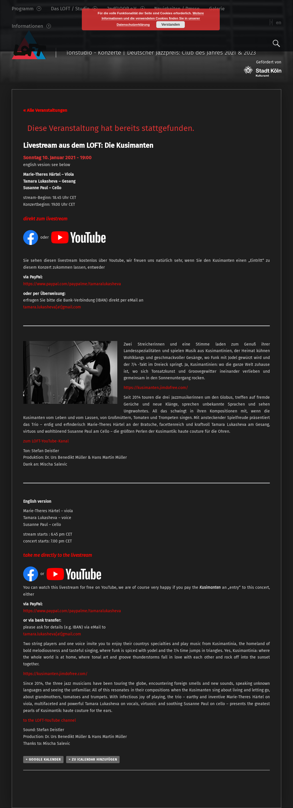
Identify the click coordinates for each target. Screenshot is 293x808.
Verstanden (170, 25)
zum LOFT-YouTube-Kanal (46, 441)
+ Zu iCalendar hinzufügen (93, 759)
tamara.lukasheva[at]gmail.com (52, 307)
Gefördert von (262, 68)
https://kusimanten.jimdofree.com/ (156, 387)
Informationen (31, 26)
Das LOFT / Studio (74, 8)
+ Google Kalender (43, 759)
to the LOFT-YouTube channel (49, 720)
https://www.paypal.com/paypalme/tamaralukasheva (72, 284)
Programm (26, 8)
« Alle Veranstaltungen (45, 110)
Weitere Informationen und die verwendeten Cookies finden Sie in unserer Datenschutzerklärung (153, 18)
